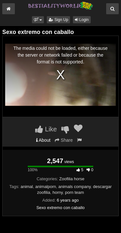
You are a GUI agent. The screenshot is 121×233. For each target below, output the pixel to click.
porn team (74, 192)
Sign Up (58, 19)
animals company (74, 186)
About (43, 140)
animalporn (45, 186)
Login (82, 19)
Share (64, 140)
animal (27, 186)
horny (58, 192)
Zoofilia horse (72, 178)
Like (46, 129)
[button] (38, 19)
